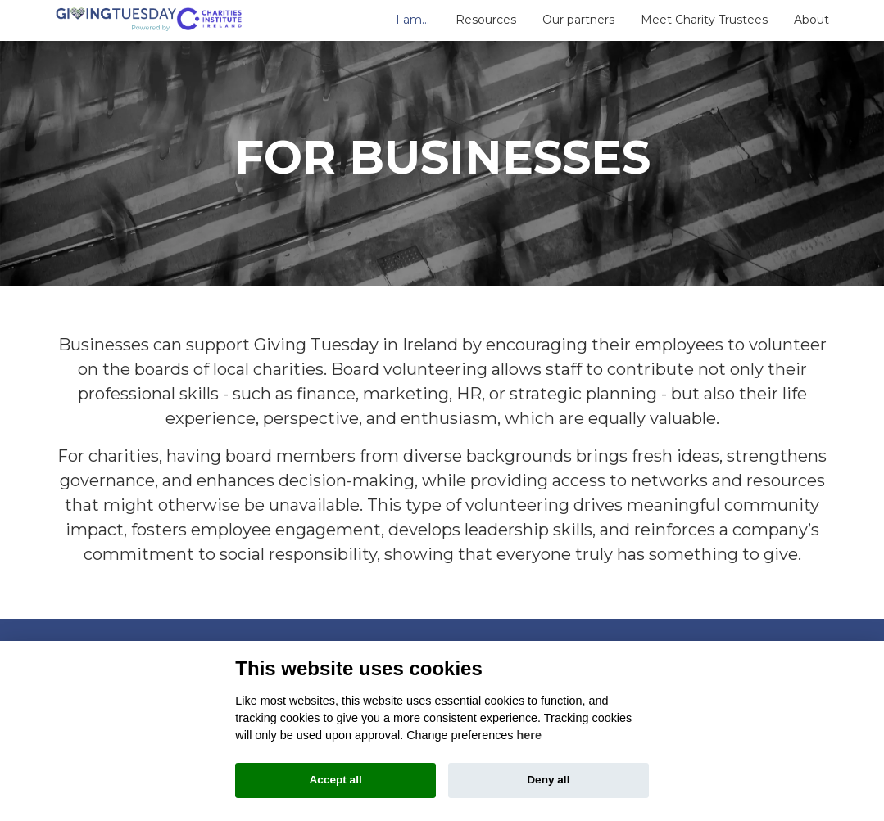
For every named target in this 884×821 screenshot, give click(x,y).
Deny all (548, 780)
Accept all (336, 780)
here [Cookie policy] (529, 735)
